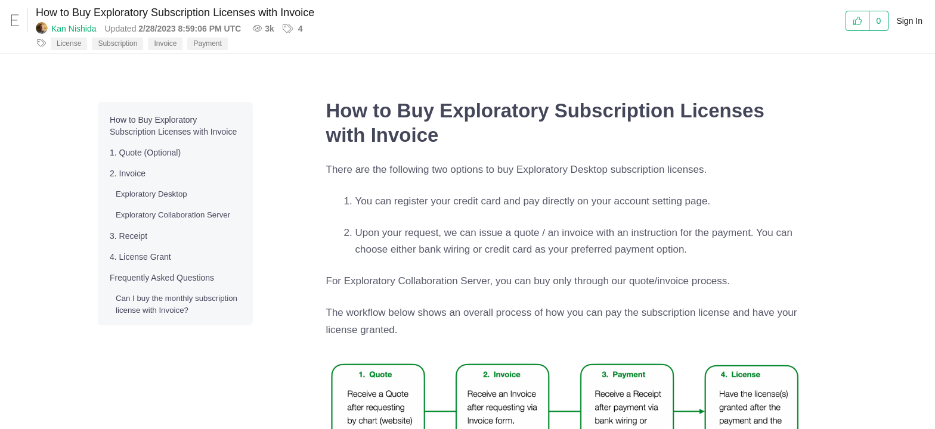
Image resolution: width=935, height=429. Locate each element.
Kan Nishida (74, 28)
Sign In (909, 21)
